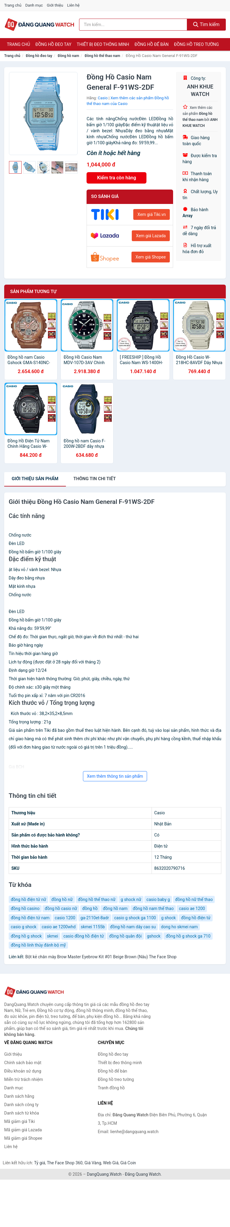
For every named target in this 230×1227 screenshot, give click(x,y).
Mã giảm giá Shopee (23, 1138)
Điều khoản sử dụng (22, 1071)
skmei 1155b (93, 926)
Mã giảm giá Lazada (23, 1129)
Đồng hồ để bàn (151, 44)
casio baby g (158, 899)
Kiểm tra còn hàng (116, 178)
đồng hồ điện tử (195, 917)
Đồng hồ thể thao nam (102, 56)
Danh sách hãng (19, 1096)
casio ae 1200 (192, 908)
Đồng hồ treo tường (196, 44)
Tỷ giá (39, 1162)
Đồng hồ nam (68, 56)
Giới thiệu (55, 5)
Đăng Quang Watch (143, 1174)
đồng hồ (90, 908)
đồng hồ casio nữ (61, 908)
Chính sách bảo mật (22, 1062)
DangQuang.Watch (104, 1174)
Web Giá (111, 1162)
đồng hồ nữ (62, 899)
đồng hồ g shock (26, 936)
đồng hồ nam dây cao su (133, 926)
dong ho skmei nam (179, 926)
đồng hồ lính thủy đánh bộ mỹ (38, 945)
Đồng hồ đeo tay (53, 44)
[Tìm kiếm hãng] (133, 25)
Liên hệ (73, 5)
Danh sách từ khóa (21, 1113)
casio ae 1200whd (58, 926)
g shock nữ (131, 899)
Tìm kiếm (206, 24)
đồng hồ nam (115, 908)
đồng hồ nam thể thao (153, 908)
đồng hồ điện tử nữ (28, 899)
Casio (103, 98)
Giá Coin (128, 1162)
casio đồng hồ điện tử (83, 936)
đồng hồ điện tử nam (30, 917)
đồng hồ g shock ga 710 (188, 936)
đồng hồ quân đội (125, 936)
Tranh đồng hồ (111, 1087)
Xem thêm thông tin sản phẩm (115, 776)
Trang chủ (12, 5)
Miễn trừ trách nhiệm (23, 1079)
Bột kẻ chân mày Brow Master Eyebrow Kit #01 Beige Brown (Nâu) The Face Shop (100, 956)
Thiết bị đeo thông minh (103, 44)
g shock (168, 917)
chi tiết (94, 478)
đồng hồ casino (25, 908)
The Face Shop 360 (64, 1162)
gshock (154, 936)
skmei (52, 936)
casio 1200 (65, 917)
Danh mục (34, 5)
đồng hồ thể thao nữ (97, 899)
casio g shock (24, 926)
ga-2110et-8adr (95, 917)
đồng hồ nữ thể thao (194, 899)
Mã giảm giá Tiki (19, 1121)
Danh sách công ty (21, 1104)
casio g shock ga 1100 (135, 917)
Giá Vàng (92, 1162)
